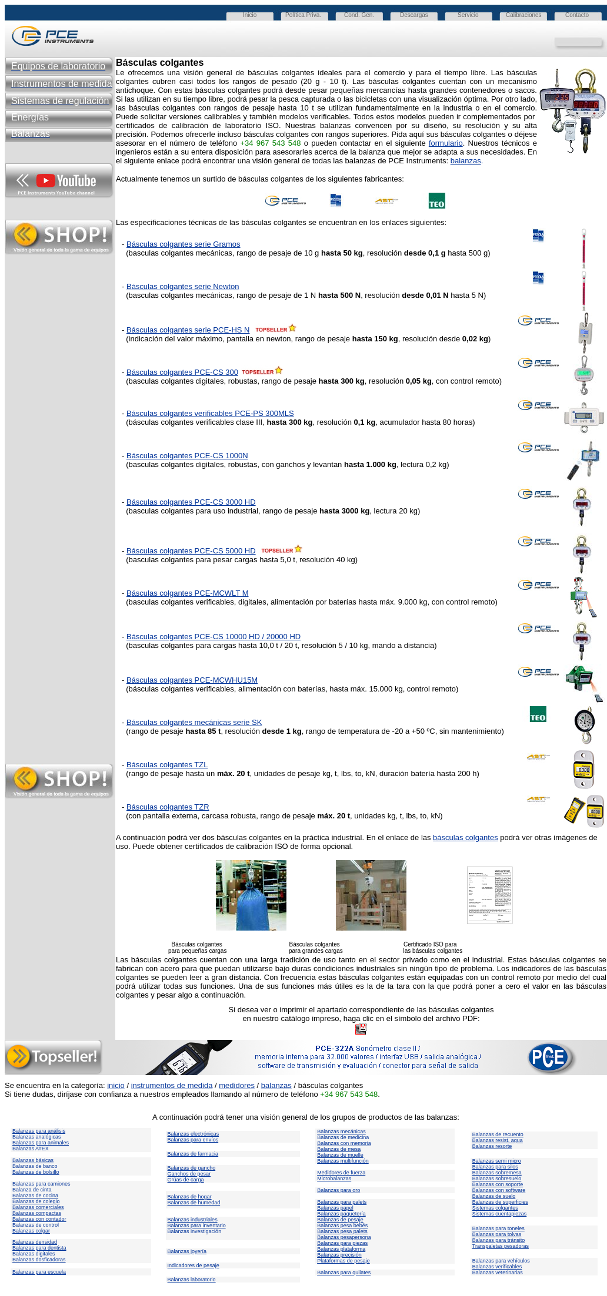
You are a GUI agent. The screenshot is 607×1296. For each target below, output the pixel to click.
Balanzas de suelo (494, 1196)
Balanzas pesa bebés (342, 1225)
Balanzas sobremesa (497, 1173)
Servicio (468, 15)
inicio (116, 1085)
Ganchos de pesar (189, 1174)
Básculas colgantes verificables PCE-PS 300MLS (210, 413)
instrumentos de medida (172, 1085)
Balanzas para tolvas (497, 1234)
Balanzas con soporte (497, 1184)
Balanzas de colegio (36, 1201)
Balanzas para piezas (342, 1243)
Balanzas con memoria (344, 1143)
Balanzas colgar (31, 1231)
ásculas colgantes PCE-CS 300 (185, 372)
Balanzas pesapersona (344, 1237)
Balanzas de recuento (497, 1134)
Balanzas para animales (40, 1143)
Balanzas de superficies (500, 1202)
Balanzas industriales (193, 1220)
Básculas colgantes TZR (167, 807)
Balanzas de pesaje (340, 1220)
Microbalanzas (334, 1178)
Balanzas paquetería (341, 1214)
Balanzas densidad (34, 1242)
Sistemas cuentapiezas (499, 1214)
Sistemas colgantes (495, 1208)
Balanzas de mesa (339, 1149)
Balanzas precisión (339, 1255)
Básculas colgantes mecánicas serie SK (194, 722)
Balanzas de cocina (35, 1195)
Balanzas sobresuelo (497, 1178)
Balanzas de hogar (190, 1197)
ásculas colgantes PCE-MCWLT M (190, 593)
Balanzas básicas (33, 1160)
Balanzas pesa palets (342, 1231)
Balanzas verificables (497, 1267)
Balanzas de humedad (194, 1203)
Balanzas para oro (338, 1190)
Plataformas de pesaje (343, 1261)
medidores (237, 1085)
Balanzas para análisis (38, 1131)
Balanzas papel (335, 1208)
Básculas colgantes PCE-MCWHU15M (192, 680)
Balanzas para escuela (39, 1272)
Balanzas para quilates (344, 1272)
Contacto (577, 15)
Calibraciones (524, 15)
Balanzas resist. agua (497, 1140)
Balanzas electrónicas (193, 1134)
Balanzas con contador (39, 1219)
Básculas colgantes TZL (167, 764)
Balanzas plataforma (341, 1249)
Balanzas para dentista (39, 1248)
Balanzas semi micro (496, 1161)
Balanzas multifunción (343, 1161)
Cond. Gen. (359, 15)
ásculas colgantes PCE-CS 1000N (190, 455)
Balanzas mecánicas (341, 1131)
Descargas (414, 15)
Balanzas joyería (187, 1251)
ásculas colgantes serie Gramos (186, 244)
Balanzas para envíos (193, 1140)
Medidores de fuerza (341, 1173)
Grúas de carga (186, 1180)
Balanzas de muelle (340, 1155)
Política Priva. (303, 15)
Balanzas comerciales (38, 1207)
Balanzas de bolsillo (35, 1172)
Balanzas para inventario (197, 1225)
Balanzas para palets (341, 1202)
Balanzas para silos (495, 1167)
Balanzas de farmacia (193, 1154)
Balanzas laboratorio (192, 1279)
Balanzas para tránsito (498, 1240)
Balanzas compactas (36, 1213)
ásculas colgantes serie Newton (185, 286)
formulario (446, 143)
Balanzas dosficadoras (39, 1260)
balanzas (466, 160)
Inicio (249, 15)
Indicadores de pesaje (193, 1265)
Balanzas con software (499, 1190)
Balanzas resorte (492, 1146)
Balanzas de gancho (192, 1168)
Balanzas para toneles (498, 1228)
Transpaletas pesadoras (500, 1246)
